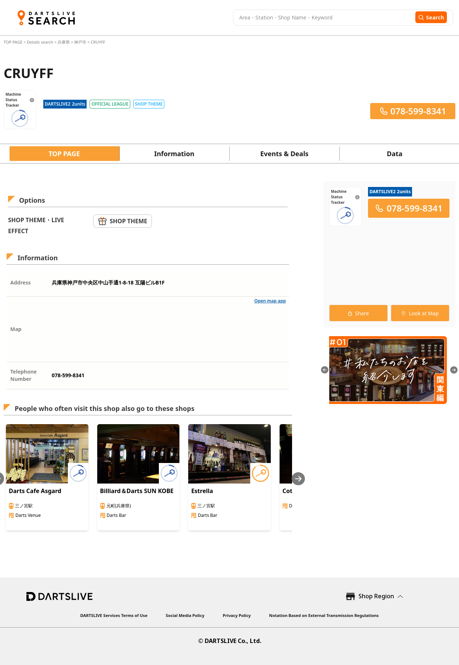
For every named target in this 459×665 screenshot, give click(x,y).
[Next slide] (298, 478)
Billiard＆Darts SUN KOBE (137, 491)
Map (15, 329)
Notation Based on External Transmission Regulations (324, 615)
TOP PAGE (13, 42)
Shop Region (376, 596)
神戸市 (80, 42)
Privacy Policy (237, 615)
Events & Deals (284, 153)
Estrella (202, 491)
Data (394, 153)
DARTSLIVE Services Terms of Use (113, 615)
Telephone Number (23, 375)
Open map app (270, 301)
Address (20, 282)
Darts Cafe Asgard (35, 491)
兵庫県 (64, 42)
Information (174, 153)
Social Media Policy (185, 615)
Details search (40, 42)
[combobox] (323, 17)
